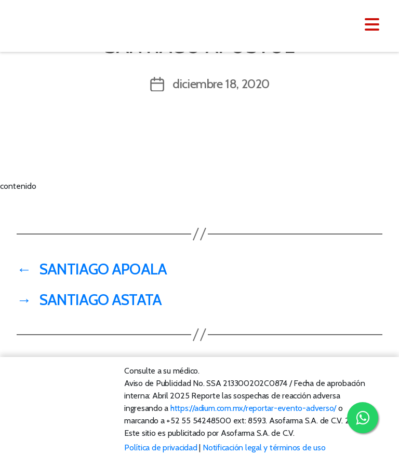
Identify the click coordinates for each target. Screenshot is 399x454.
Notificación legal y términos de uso (264, 447)
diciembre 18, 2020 (221, 83)
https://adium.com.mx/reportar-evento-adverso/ (253, 408)
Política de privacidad (160, 447)
